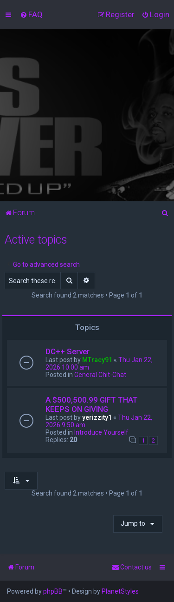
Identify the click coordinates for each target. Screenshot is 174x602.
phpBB (53, 591)
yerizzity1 (97, 417)
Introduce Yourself (101, 432)
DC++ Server (67, 351)
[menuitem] (31, 14)
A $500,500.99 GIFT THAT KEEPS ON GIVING (91, 404)
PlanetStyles (120, 591)
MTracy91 (97, 360)
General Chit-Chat (100, 374)
